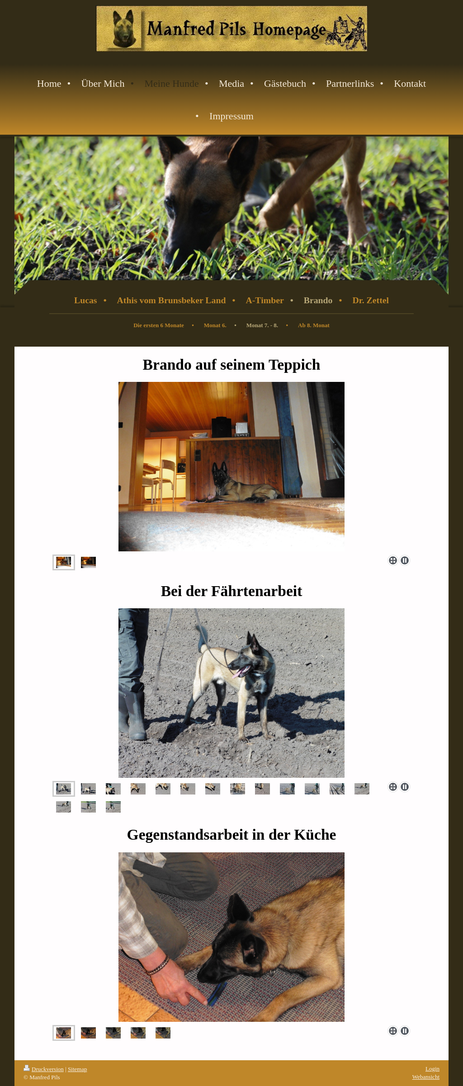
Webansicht (425, 1076)
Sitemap (77, 1069)
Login (432, 1068)
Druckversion (44, 1069)
